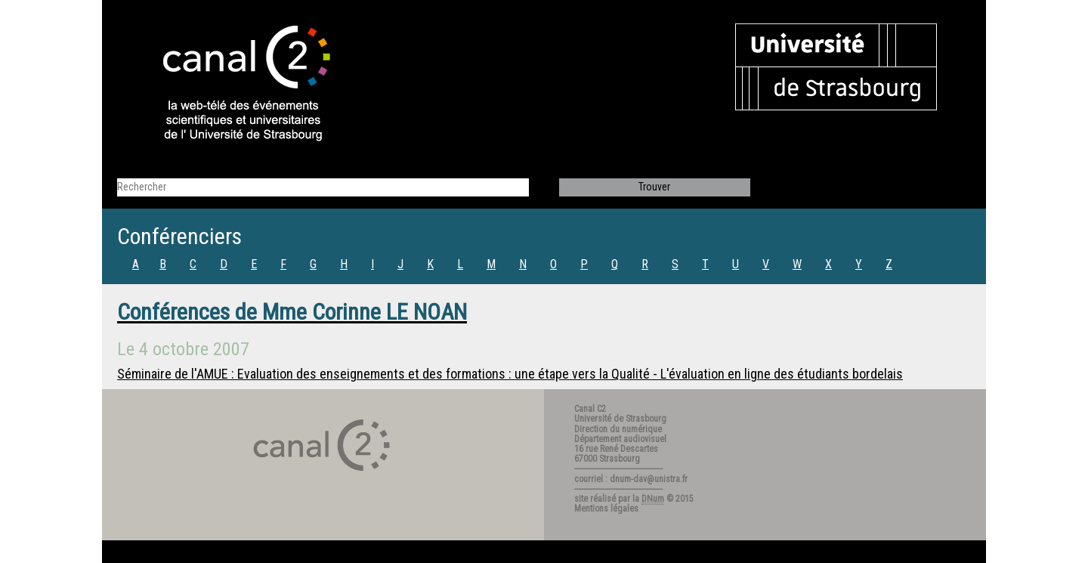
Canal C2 (590, 409)
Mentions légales (606, 508)
